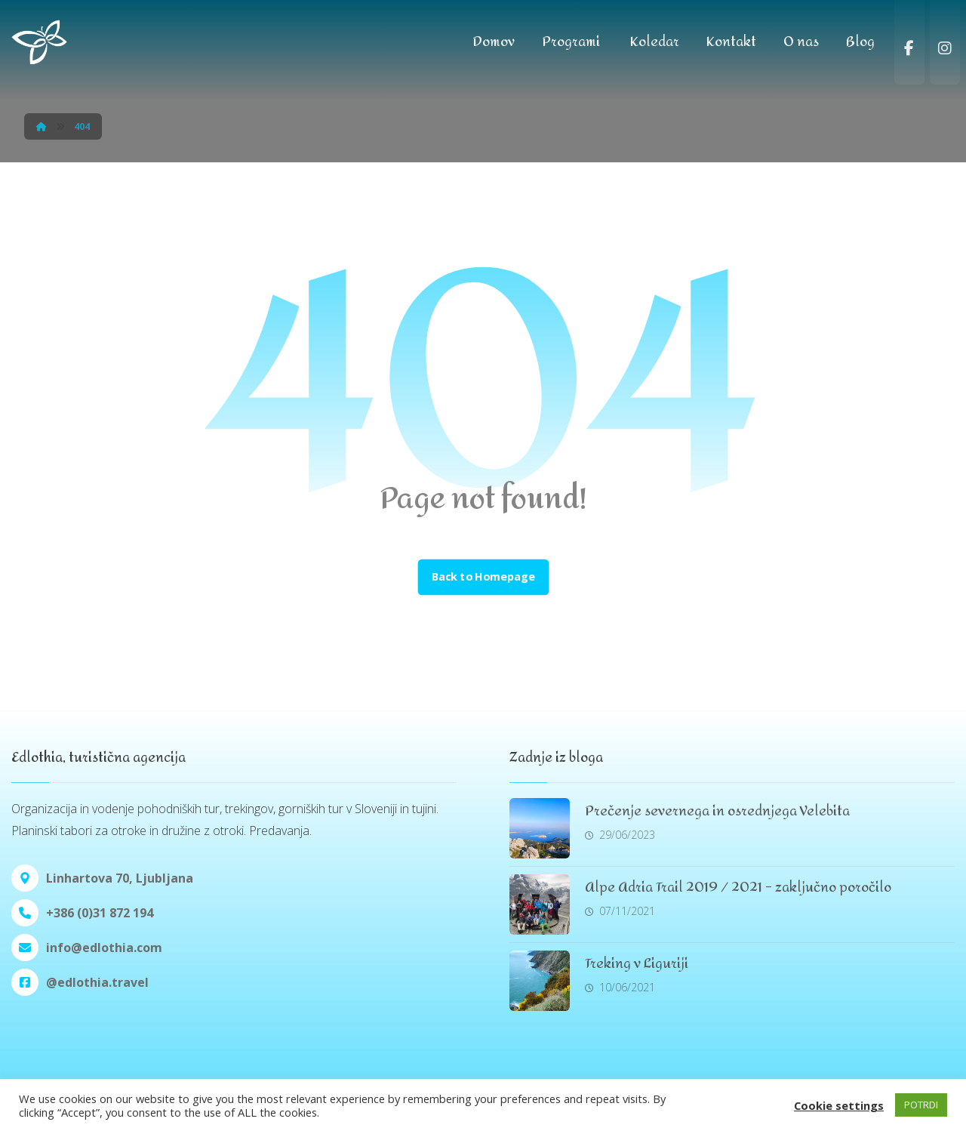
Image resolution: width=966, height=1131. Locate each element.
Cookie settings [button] (839, 1105)
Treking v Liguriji (636, 964)
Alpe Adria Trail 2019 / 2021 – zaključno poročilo (738, 887)
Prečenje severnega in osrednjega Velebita (717, 811)
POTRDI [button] (921, 1104)
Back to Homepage (483, 577)
